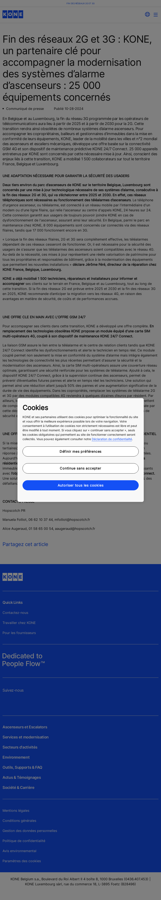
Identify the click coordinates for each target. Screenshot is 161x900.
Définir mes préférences (80, 451)
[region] (80, 450)
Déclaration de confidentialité (112, 439)
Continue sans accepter (80, 468)
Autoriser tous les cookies (81, 485)
